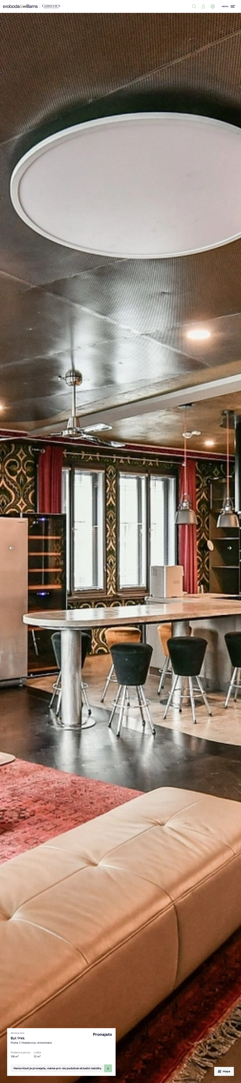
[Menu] (228, 6)
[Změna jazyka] (212, 6)
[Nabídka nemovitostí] (194, 6)
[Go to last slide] (11, 548)
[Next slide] (229, 548)
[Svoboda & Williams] (31, 6)
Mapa (224, 1071)
